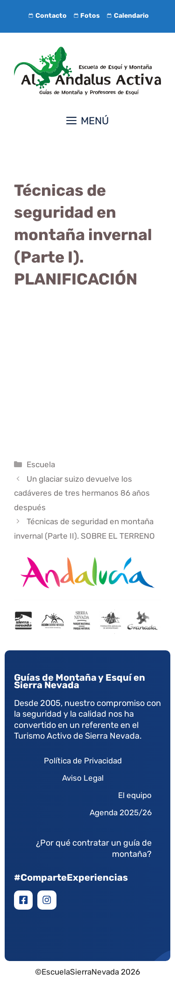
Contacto (46, 16)
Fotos (85, 16)
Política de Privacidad (83, 760)
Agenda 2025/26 (121, 812)
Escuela (41, 464)
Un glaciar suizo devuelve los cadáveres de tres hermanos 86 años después (82, 493)
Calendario (127, 16)
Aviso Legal (83, 778)
